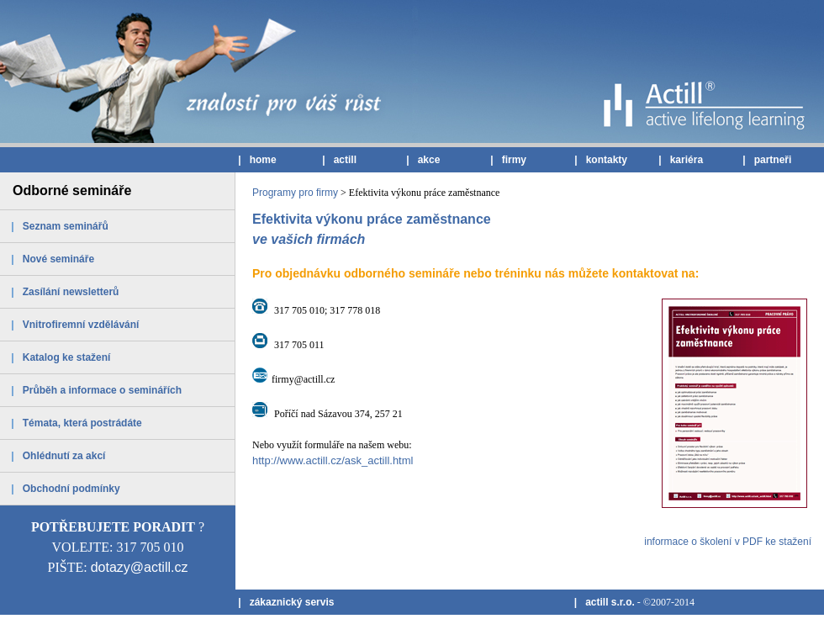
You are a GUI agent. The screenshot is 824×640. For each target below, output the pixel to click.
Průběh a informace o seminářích (102, 390)
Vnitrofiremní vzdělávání (81, 325)
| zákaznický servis (284, 602)
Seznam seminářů (65, 226)
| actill (338, 160)
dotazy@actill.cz (139, 567)
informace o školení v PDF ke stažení (727, 541)
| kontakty (599, 160)
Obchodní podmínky (71, 489)
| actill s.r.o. (602, 602)
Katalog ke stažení (67, 357)
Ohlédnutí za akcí (64, 456)
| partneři (765, 160)
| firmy (507, 160)
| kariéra (679, 160)
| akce (422, 160)
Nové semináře (58, 259)
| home (256, 160)
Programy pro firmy (295, 192)
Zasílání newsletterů (71, 292)
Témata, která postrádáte (82, 423)
